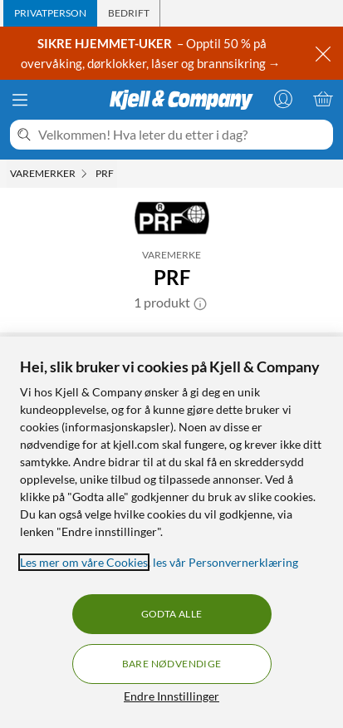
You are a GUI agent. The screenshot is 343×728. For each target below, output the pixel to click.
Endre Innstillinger (171, 696)
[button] (200, 302)
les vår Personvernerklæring (225, 562)
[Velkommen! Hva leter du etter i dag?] (182, 135)
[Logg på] (283, 99)
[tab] (50, 13)
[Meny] (20, 100)
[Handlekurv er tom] (323, 99)
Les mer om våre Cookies (84, 562)
